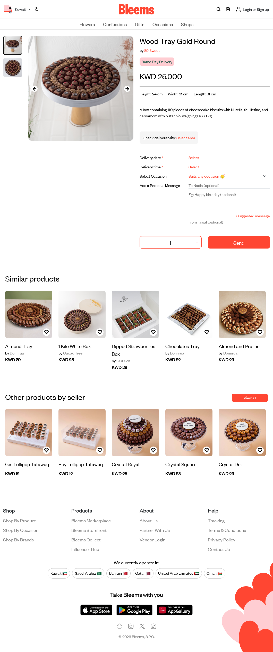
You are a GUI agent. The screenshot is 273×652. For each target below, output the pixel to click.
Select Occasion (153, 176)
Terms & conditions (227, 530)
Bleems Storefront (89, 530)
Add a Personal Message (160, 185)
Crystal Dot (230, 464)
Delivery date (151, 157)
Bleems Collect (86, 539)
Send (238, 242)
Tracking (216, 520)
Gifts (139, 24)
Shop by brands (18, 539)
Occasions (162, 24)
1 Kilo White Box (74, 346)
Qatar (143, 573)
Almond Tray (18, 346)
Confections (115, 24)
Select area (185, 137)
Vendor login (152, 539)
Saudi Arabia (88, 573)
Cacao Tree (70, 353)
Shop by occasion (20, 530)
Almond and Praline (239, 346)
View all (250, 397)
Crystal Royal (125, 464)
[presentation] (34, 88)
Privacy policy (221, 539)
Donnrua (14, 353)
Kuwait (58, 573)
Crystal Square (181, 464)
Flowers (87, 24)
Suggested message (253, 215)
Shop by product (19, 520)
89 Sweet (152, 50)
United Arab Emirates (178, 573)
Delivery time (151, 166)
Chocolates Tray (182, 346)
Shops (187, 24)
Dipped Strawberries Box (133, 350)
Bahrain (118, 573)
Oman (215, 573)
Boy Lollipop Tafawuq (80, 464)
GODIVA (121, 361)
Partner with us (155, 530)
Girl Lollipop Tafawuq (27, 464)
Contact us (219, 549)
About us (149, 520)
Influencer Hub (85, 549)
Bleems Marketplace (91, 520)
